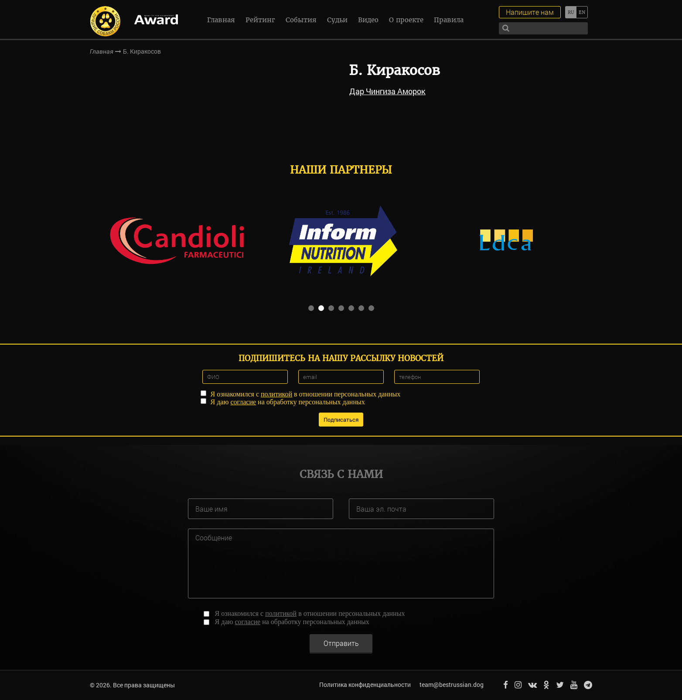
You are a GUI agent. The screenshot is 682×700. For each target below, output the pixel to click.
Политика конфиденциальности (365, 684)
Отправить (341, 642)
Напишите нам (530, 12)
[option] (176, 239)
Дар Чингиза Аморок (387, 91)
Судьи (337, 20)
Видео (368, 20)
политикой (276, 394)
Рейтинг (260, 20)
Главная (221, 20)
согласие (243, 402)
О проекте (406, 20)
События (301, 20)
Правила (449, 20)
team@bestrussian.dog (451, 684)
